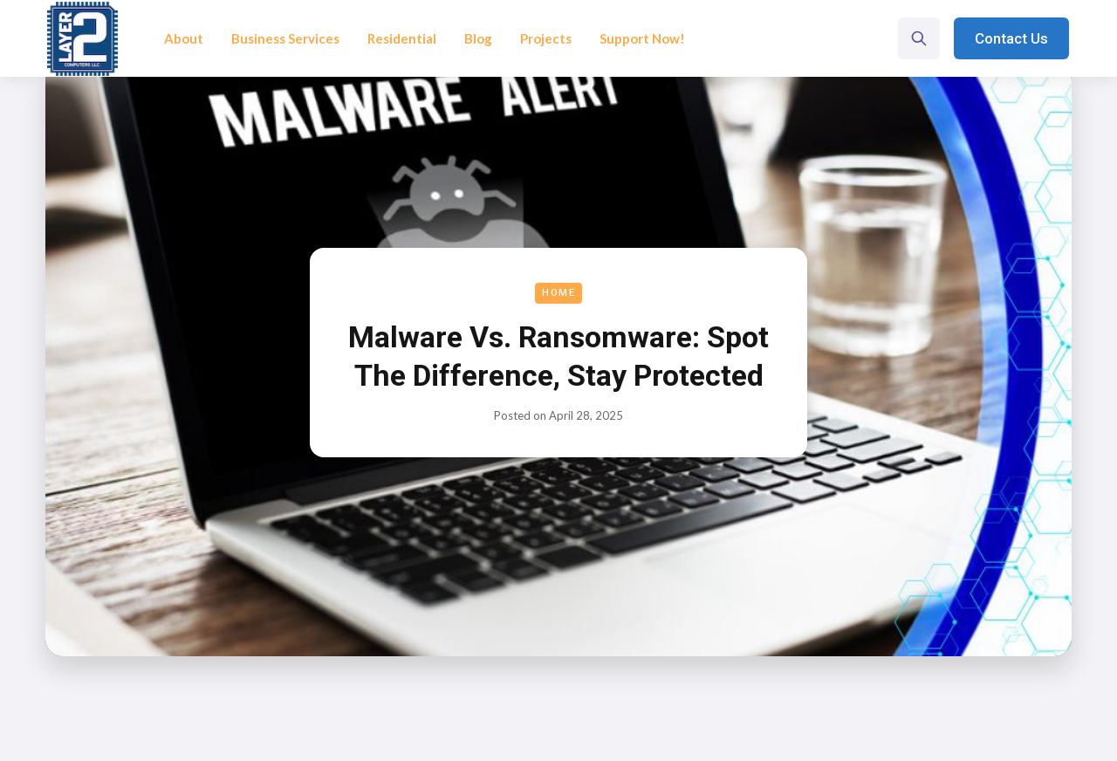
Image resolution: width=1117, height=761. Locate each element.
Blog (478, 38)
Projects (546, 38)
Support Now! (642, 38)
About (183, 38)
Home (558, 292)
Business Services (285, 38)
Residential (401, 38)
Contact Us (1011, 38)
